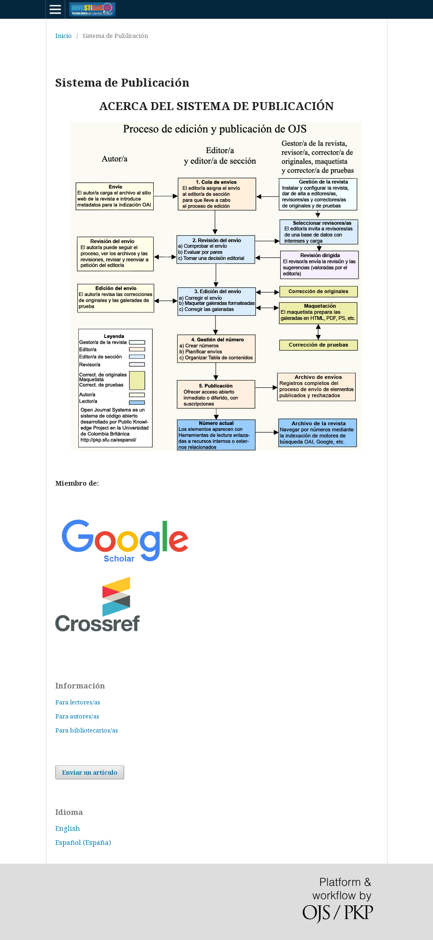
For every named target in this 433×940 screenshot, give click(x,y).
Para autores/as (77, 716)
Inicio (63, 35)
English (67, 828)
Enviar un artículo (90, 772)
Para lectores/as (77, 702)
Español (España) (83, 842)
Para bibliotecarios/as (86, 730)
